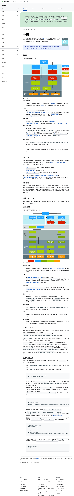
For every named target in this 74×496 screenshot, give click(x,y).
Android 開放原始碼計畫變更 (59, 21)
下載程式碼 (22, 484)
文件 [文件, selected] (13, 1)
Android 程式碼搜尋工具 (25, 1)
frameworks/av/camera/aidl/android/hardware (37, 112)
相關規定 (22, 482)
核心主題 (33, 29)
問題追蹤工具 (59, 493)
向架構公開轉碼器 (57, 415)
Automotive (51, 9)
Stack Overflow (59, 490)
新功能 (3, 9)
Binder (42, 105)
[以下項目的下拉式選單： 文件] (16, 1)
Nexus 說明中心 (59, 484)
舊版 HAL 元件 (48, 48)
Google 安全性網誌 (42, 486)
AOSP (24, 29)
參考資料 (60, 9)
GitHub (22, 493)
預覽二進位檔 (23, 486)
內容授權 (37, 458)
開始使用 (11, 9)
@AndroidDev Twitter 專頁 (44, 482)
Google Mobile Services (61, 488)
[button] (8, 11)
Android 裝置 (41, 9)
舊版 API (50, 177)
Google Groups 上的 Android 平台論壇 (46, 489)
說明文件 (4, 5)
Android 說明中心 (60, 479)
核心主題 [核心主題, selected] (25, 9)
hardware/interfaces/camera (57, 162)
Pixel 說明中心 (59, 482)
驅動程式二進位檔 (24, 490)
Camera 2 (44, 38)
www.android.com (60, 486)
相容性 (32, 9)
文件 (28, 29)
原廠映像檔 (22, 488)
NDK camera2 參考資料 (61, 123)
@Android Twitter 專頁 (43, 479)
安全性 (17, 9)
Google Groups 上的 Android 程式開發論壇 (46, 492)
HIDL (43, 162)
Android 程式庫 (23, 479)
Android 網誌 (41, 484)
